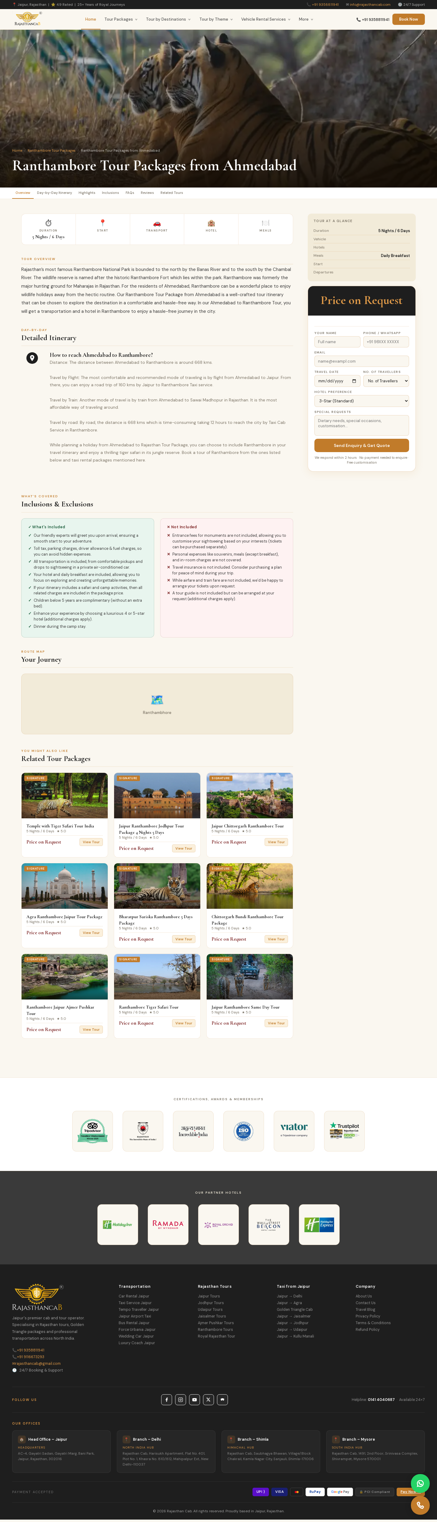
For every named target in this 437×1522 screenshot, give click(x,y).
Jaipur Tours (209, 1298)
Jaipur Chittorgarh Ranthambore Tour (248, 828)
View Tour (91, 844)
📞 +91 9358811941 (372, 19)
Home (90, 19)
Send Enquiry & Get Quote (362, 448)
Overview (26, 194)
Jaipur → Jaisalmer (294, 1318)
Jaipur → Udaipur (292, 1332)
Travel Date (326, 374)
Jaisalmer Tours (212, 1318)
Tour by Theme (216, 19)
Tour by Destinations (168, 19)
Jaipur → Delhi (289, 1298)
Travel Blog (365, 1312)
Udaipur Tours (210, 1312)
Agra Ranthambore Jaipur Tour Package (64, 919)
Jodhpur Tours (211, 1305)
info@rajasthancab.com (370, 4)
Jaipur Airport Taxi (135, 1318)
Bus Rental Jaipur (134, 1325)
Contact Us (366, 1305)
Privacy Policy (368, 1318)
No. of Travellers (382, 374)
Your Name (325, 335)
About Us (364, 1298)
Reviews (184, 194)
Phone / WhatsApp (382, 335)
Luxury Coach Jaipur (137, 1345)
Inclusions (135, 194)
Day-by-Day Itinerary (65, 194)
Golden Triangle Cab (295, 1312)
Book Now (408, 19)
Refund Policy (368, 1332)
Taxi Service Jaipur (135, 1305)
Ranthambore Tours (215, 1332)
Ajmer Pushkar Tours (216, 1325)
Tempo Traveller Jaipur (139, 1312)
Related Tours (216, 194)
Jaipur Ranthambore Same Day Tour (246, 1009)
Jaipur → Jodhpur (293, 1325)
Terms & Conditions (373, 1325)
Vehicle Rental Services (266, 19)
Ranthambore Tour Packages (52, 150)
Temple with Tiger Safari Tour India (60, 828)
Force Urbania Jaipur (137, 1332)
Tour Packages (121, 19)
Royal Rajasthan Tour (216, 1338)
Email (320, 355)
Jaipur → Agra (289, 1305)
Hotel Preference (333, 394)
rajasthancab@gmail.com (36, 1366)
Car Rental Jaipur (134, 1298)
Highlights (105, 194)
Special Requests (332, 414)
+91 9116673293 (28, 1359)
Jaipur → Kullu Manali (295, 1338)
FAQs (160, 194)
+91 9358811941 (325, 4)
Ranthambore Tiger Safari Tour (149, 1009)
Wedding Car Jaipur (136, 1338)
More (306, 19)
